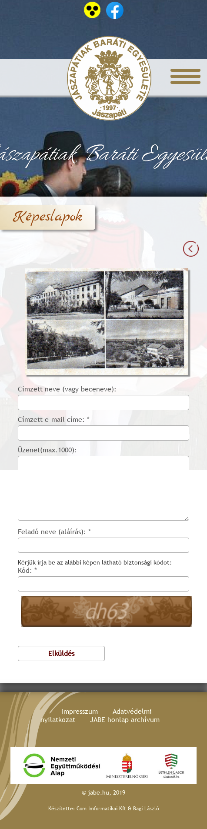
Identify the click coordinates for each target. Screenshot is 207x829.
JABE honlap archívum (125, 719)
